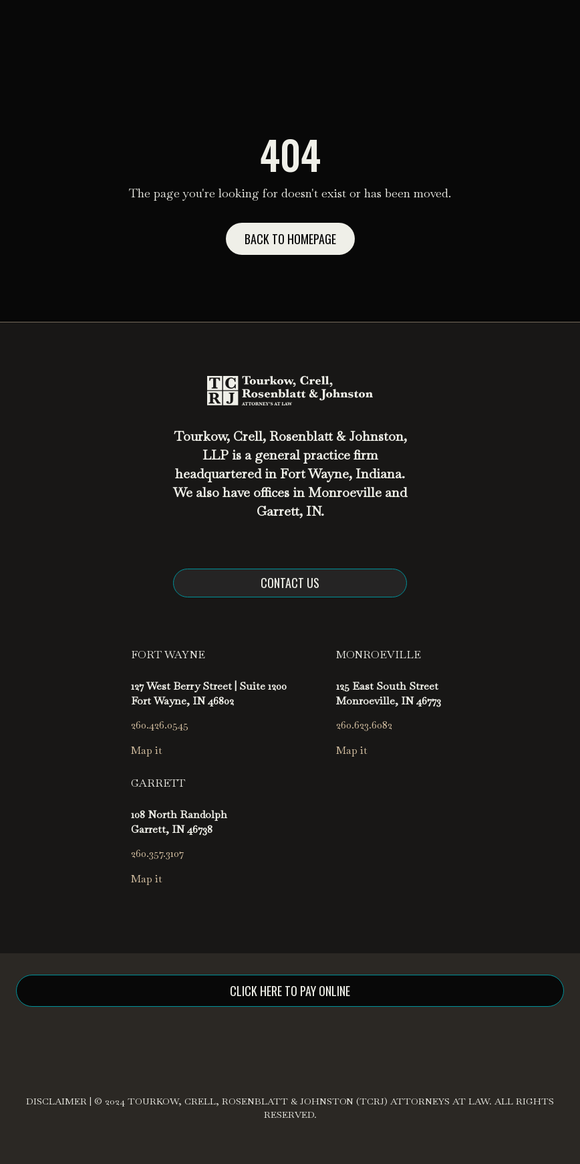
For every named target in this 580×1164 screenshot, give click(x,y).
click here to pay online (290, 990)
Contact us (290, 582)
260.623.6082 (364, 725)
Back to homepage (290, 239)
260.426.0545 (159, 725)
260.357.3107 (157, 853)
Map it (146, 750)
